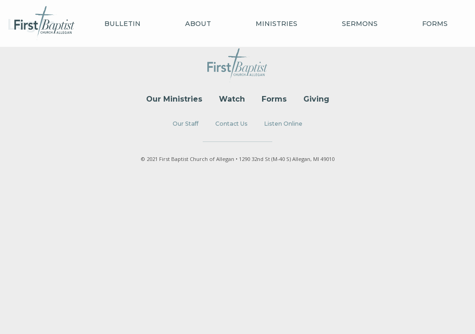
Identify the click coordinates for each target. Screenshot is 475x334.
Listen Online (283, 123)
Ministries (276, 23)
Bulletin (122, 23)
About (198, 23)
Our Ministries (174, 99)
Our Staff (186, 123)
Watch (232, 99)
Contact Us (231, 123)
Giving (316, 99)
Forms (435, 23)
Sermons (360, 23)
